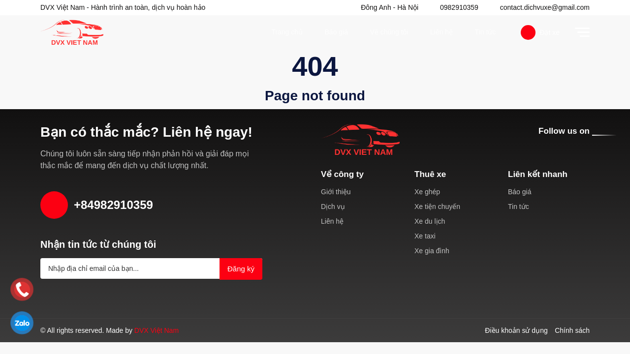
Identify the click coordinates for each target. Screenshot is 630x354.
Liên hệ (441, 32)
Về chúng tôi (389, 32)
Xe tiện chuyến (438, 206)
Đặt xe (540, 32)
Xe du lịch (429, 221)
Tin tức (484, 32)
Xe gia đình (431, 250)
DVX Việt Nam (157, 330)
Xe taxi (425, 236)
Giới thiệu (336, 191)
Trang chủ (287, 32)
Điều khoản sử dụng (517, 330)
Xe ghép (427, 191)
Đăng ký (240, 268)
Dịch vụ (332, 206)
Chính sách (572, 330)
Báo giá (336, 32)
